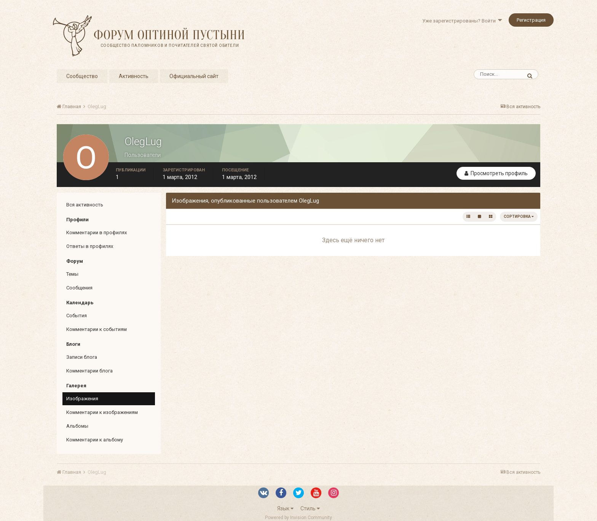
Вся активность (84, 205)
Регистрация (531, 20)
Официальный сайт (194, 76)
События (76, 315)
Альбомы (77, 426)
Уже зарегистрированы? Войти (462, 21)
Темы (72, 274)
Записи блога (81, 357)
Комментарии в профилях (96, 232)
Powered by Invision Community (298, 517)
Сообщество (82, 76)
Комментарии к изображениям (102, 412)
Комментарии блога (89, 371)
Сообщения (79, 288)
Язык (285, 508)
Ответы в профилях (89, 246)
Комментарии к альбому (94, 440)
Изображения (82, 398)
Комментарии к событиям (96, 329)
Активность (133, 76)
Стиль (310, 508)
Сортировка (519, 216)
